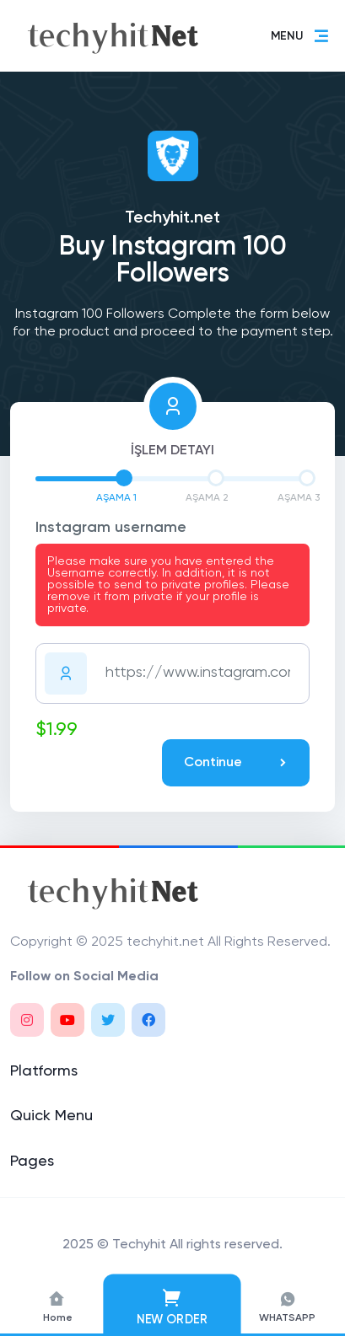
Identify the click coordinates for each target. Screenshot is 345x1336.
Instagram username (110, 527)
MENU (300, 36)
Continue (236, 763)
